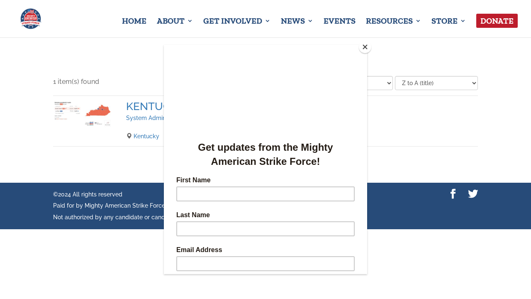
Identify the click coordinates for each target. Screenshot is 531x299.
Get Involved (232, 22)
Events (340, 22)
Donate (497, 21)
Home (134, 22)
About (171, 22)
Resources (389, 22)
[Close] (365, 47)
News (293, 22)
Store (444, 22)
